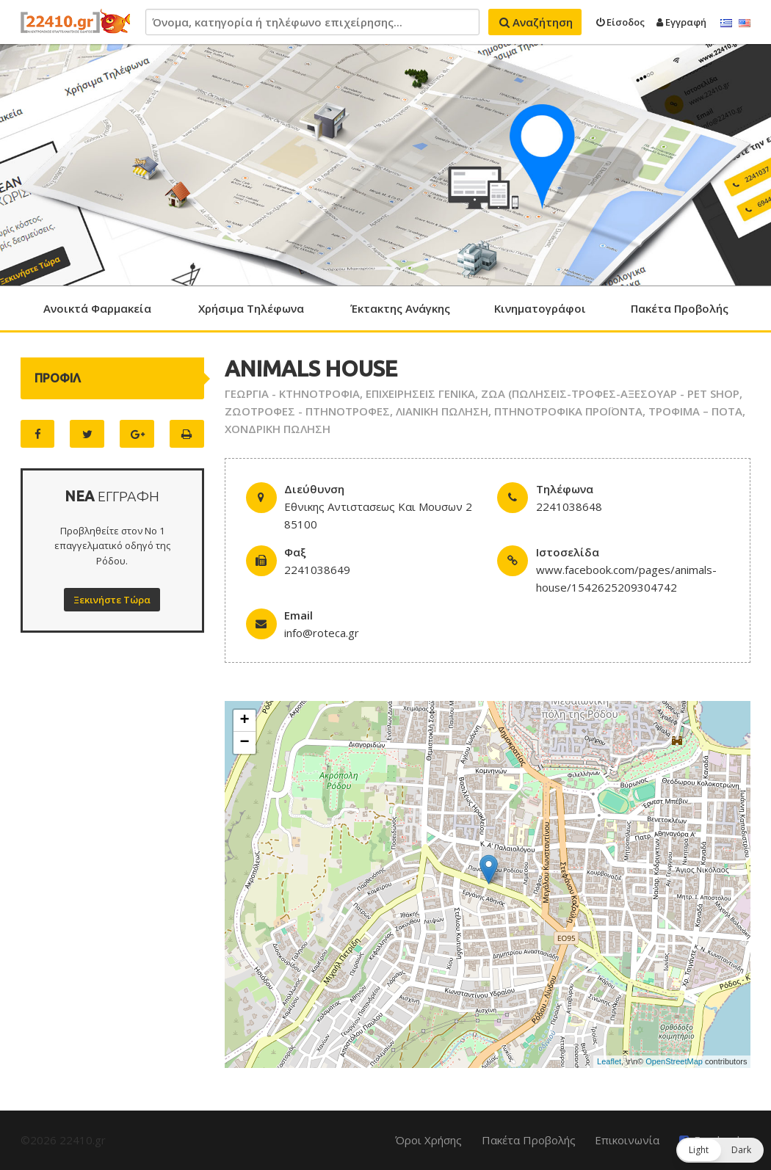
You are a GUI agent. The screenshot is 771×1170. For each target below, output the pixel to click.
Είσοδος (620, 22)
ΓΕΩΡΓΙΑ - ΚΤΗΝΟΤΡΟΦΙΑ (292, 393)
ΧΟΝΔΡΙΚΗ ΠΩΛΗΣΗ (277, 428)
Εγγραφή (681, 22)
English (744, 23)
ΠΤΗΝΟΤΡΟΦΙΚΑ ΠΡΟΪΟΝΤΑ (568, 411)
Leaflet (609, 1061)
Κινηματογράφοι (540, 308)
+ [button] (245, 721)
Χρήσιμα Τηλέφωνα (251, 308)
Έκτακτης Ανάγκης (400, 308)
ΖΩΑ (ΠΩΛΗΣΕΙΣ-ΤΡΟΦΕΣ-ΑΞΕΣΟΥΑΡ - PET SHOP (610, 393)
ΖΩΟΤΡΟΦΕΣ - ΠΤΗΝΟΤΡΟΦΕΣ (307, 411)
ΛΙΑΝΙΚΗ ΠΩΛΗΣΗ (442, 411)
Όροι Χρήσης (428, 1140)
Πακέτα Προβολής (679, 308)
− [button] (245, 743)
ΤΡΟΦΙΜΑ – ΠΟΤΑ (695, 411)
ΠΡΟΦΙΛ (58, 378)
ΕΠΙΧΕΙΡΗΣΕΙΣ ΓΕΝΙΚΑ (420, 393)
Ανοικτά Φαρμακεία (97, 308)
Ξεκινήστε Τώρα (112, 599)
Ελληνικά (726, 23)
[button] (720, 1150)
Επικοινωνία (627, 1140)
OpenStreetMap (674, 1061)
